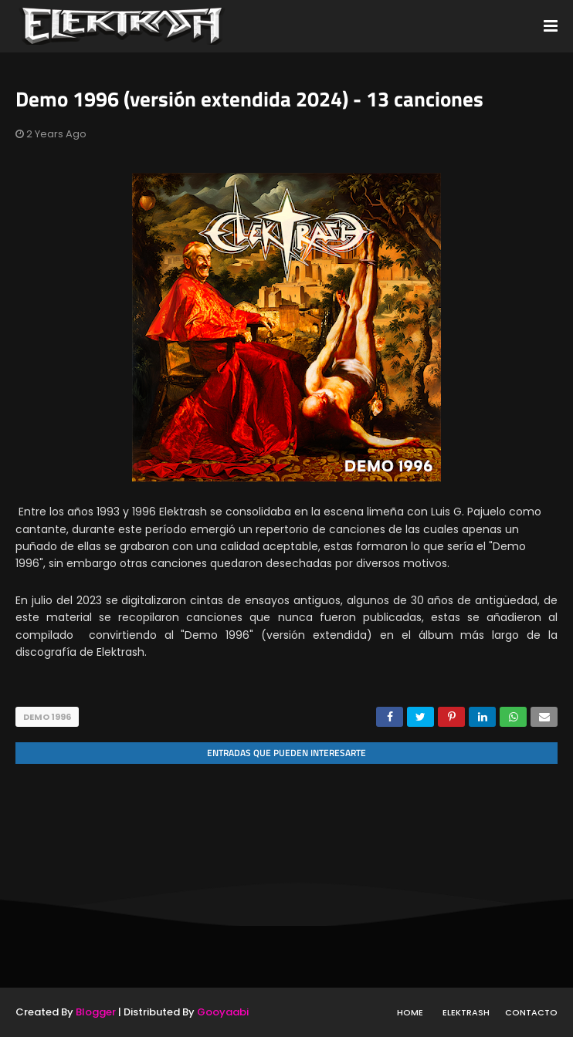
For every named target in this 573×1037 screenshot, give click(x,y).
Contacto (531, 1012)
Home (410, 1012)
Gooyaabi (223, 1012)
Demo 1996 (47, 717)
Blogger (96, 1012)
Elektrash (466, 1012)
